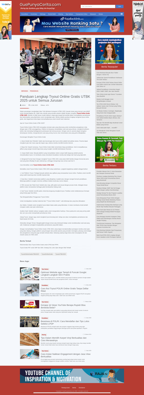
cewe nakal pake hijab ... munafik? (107, 127)
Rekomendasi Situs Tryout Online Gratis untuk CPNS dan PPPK (39, 244)
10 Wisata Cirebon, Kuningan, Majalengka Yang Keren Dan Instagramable (109, 112)
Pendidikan (45, 285)
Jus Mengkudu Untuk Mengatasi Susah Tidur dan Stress (108, 131)
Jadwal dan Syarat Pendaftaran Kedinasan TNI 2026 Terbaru (109, 78)
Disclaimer (82, 387)
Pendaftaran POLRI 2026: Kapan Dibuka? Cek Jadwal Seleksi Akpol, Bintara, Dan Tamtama (109, 118)
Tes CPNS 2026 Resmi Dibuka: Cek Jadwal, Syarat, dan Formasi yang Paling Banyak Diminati (109, 106)
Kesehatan (34, 14)
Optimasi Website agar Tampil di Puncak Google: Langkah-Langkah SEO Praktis (64, 273)
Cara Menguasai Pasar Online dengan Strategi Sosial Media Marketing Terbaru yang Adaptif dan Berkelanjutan (109, 200)
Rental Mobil (52, 14)
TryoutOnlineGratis (47, 254)
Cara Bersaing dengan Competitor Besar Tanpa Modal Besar (109, 184)
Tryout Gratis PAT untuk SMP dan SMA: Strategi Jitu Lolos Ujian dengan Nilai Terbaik (45, 247)
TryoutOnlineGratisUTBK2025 (30, 254)
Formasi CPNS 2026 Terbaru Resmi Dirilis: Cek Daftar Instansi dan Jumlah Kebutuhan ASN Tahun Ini (109, 84)
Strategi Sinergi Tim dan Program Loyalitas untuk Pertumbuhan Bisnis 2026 (109, 194)
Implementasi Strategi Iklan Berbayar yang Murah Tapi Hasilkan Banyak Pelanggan (109, 205)
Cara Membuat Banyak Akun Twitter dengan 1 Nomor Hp (107, 73)
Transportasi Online (81, 14)
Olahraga (42, 14)
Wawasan (93, 14)
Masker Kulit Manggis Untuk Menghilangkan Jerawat (105, 100)
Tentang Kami (65, 387)
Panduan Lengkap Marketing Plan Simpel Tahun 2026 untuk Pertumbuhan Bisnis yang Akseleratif (109, 178)
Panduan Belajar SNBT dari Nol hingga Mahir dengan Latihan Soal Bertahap (108, 189)
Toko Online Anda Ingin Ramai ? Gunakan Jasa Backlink (109, 95)
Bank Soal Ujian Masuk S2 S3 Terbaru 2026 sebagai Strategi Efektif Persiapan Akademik (108, 211)
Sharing (60, 14)
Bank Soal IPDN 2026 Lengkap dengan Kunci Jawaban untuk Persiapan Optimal (109, 236)
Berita (74, 387)
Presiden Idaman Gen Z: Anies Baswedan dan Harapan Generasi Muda (109, 172)
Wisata (101, 14)
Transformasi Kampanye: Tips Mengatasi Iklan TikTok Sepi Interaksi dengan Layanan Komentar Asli (109, 225)
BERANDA (24, 91)
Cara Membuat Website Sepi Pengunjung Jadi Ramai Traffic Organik (109, 231)
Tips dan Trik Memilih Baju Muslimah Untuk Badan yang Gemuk (109, 123)
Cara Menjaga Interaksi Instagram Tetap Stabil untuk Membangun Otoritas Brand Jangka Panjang (109, 218)
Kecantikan (24, 14)
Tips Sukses (69, 14)
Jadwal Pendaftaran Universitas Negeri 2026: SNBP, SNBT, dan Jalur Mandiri (108, 90)
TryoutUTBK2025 (60, 254)
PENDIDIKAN (34, 91)
